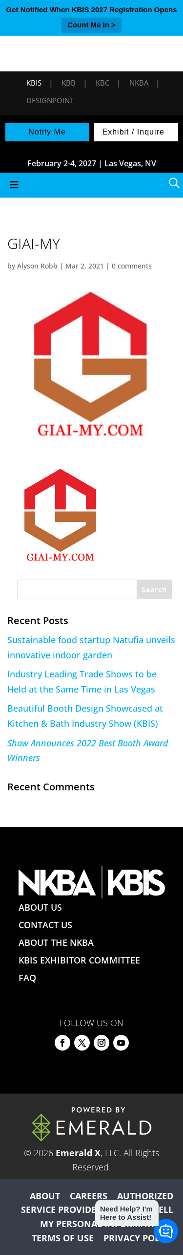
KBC (102, 83)
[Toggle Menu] (91, 185)
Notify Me (47, 132)
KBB (68, 83)
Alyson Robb (37, 265)
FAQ (27, 978)
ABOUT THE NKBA (56, 942)
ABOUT (45, 1196)
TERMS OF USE (63, 1238)
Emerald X (78, 1153)
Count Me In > (91, 25)
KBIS (33, 83)
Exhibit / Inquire (133, 132)
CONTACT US (45, 925)
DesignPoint (50, 100)
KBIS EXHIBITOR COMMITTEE (79, 960)
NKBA (138, 83)
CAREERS (88, 1196)
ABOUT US (40, 907)
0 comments (132, 265)
